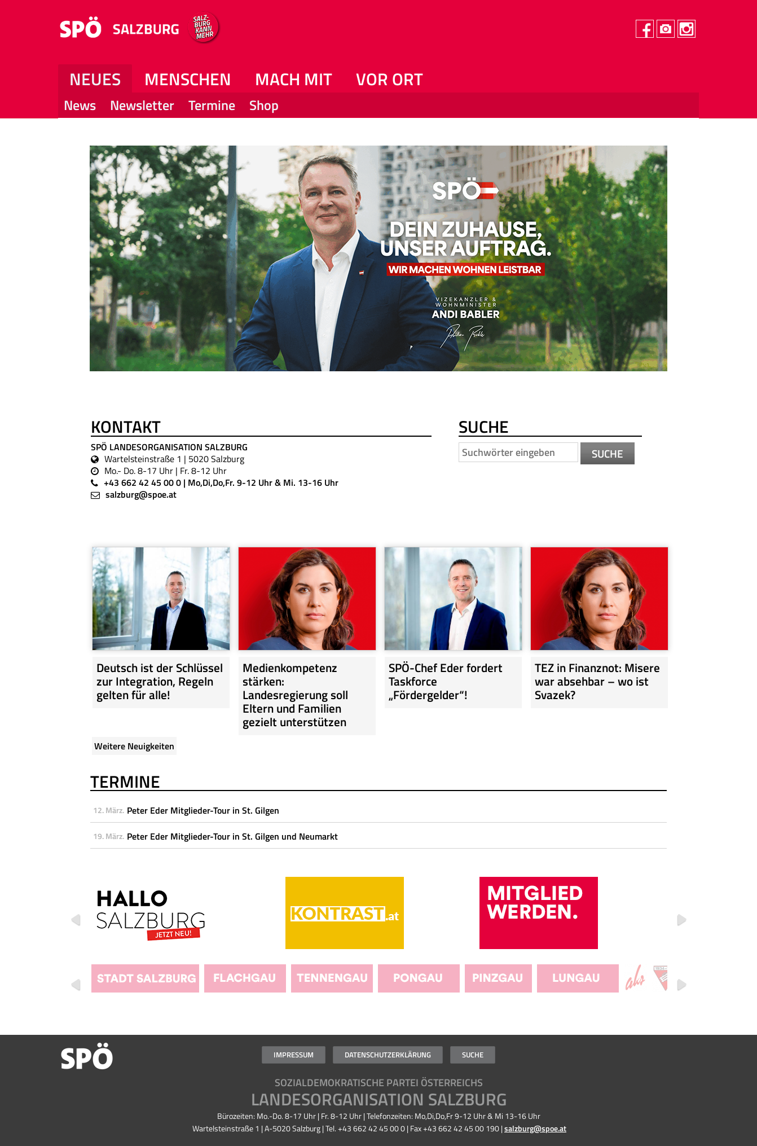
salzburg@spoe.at (141, 494)
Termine (211, 104)
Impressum (294, 1054)
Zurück (75, 920)
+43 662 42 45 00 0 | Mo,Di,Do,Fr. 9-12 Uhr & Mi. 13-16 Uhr (221, 482)
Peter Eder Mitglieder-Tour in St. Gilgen (203, 810)
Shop (264, 104)
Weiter (681, 920)
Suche (472, 1054)
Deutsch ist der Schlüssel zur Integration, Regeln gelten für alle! (159, 681)
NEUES (95, 79)
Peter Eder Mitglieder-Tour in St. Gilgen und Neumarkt (232, 836)
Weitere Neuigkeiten (134, 746)
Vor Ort (389, 79)
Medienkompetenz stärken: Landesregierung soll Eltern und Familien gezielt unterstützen (295, 694)
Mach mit (293, 79)
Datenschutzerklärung (388, 1054)
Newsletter (142, 104)
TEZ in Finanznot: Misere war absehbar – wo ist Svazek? (597, 681)
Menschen (187, 79)
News (80, 104)
